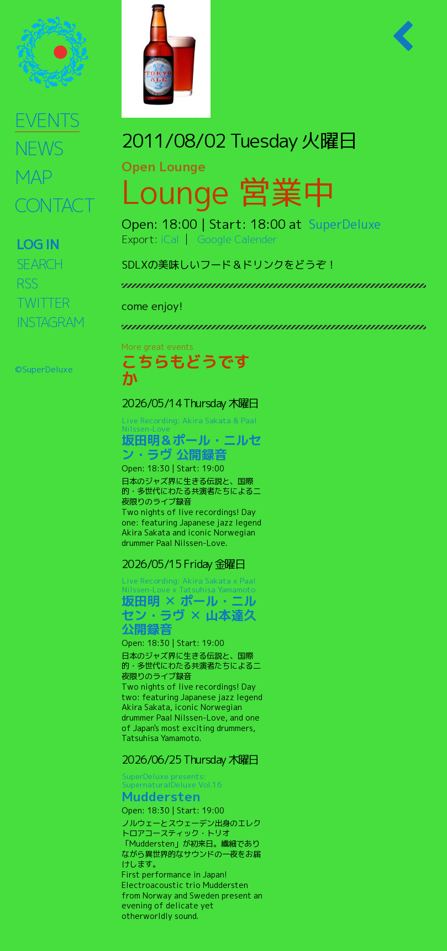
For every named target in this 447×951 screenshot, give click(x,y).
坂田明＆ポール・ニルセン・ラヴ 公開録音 (193, 439)
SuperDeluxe (347, 224)
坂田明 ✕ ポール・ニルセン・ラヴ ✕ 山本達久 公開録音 (193, 607)
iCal (170, 239)
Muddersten (193, 788)
